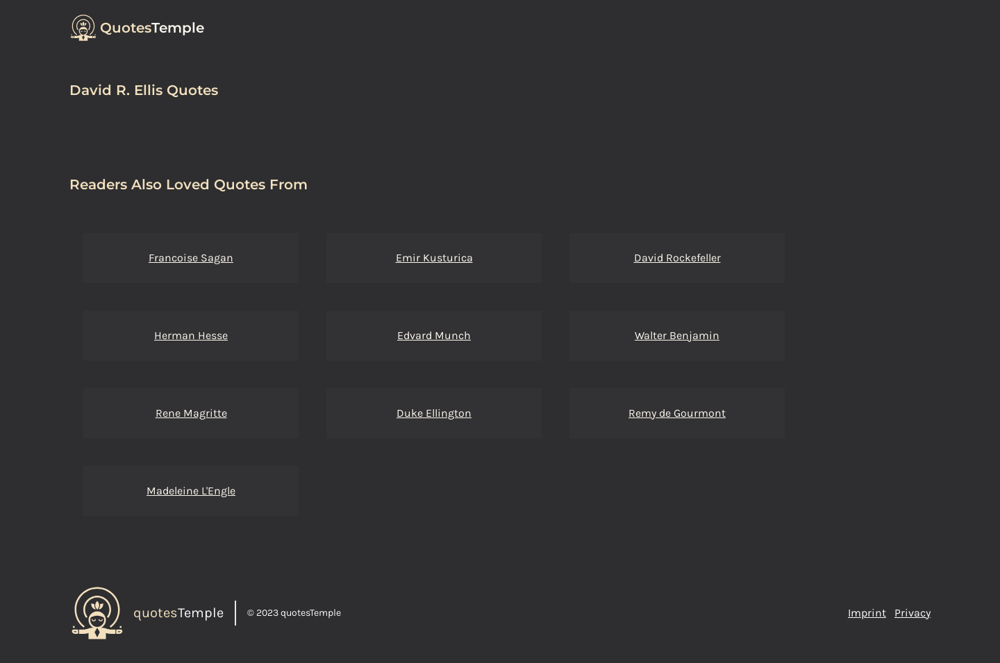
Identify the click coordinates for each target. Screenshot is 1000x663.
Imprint (867, 612)
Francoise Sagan (191, 257)
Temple (152, 27)
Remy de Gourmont (677, 413)
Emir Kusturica (434, 257)
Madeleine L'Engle (191, 490)
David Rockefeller (677, 257)
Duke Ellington (434, 413)
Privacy (912, 612)
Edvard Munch (434, 335)
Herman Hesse (191, 335)
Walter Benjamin (677, 335)
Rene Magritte (191, 413)
